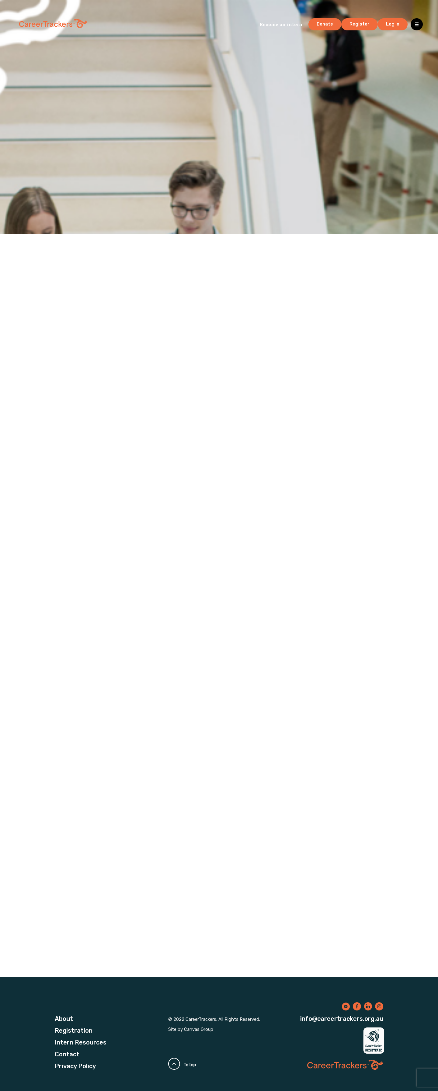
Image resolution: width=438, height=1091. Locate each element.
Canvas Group (198, 1029)
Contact (67, 1054)
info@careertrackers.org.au (341, 1018)
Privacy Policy (75, 1066)
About (64, 1018)
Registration (73, 1030)
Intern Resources (80, 1042)
